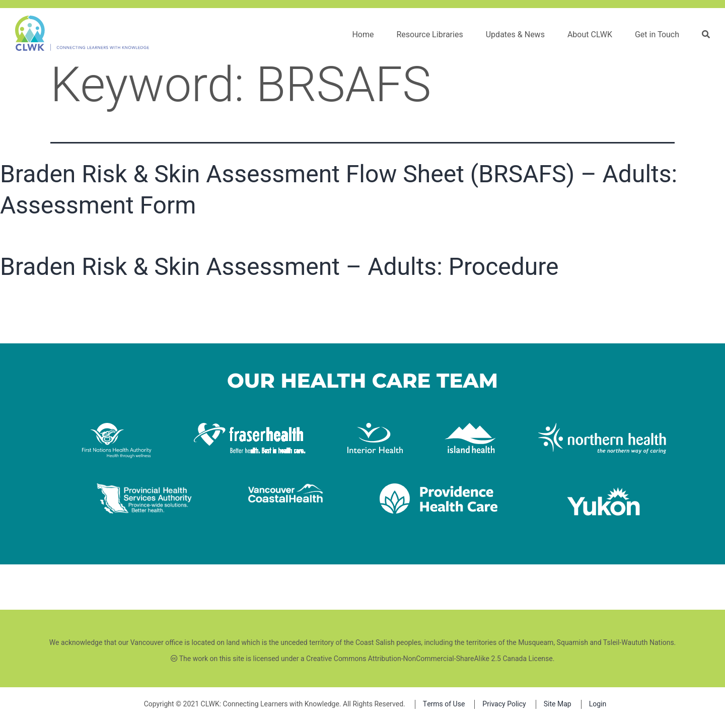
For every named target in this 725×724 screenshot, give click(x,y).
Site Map (557, 704)
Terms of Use (444, 704)
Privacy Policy (504, 704)
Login (598, 704)
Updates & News (515, 35)
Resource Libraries (429, 35)
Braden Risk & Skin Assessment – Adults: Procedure (279, 266)
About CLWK (589, 35)
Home (363, 35)
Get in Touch (657, 35)
